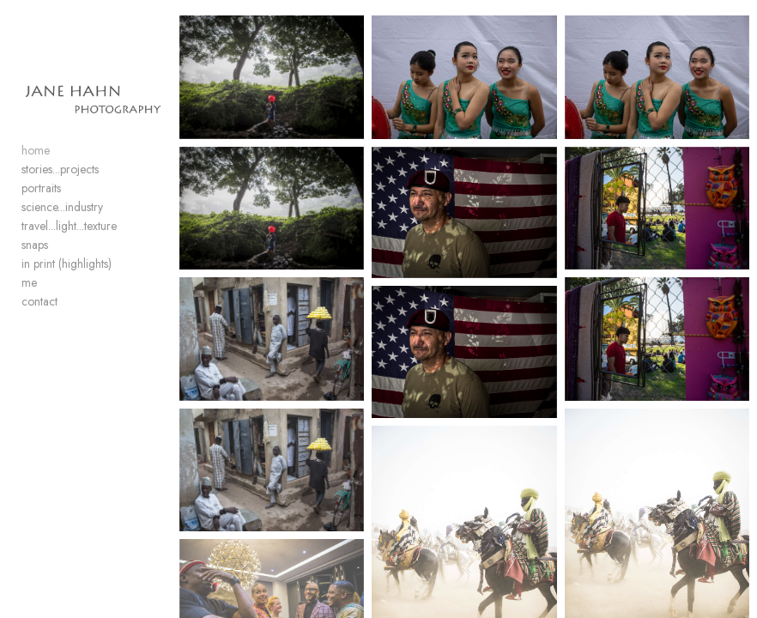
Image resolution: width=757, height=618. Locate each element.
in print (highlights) (66, 263)
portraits (41, 188)
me (29, 282)
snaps (34, 244)
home (35, 150)
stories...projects (60, 169)
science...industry (62, 206)
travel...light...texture (69, 225)
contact (39, 301)
